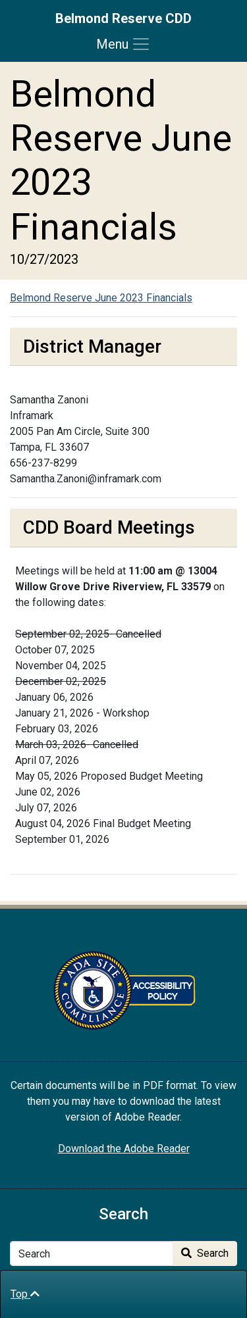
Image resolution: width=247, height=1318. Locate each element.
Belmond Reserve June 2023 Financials (101, 297)
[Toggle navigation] (123, 44)
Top (25, 1294)
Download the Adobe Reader (124, 1148)
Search (205, 1253)
